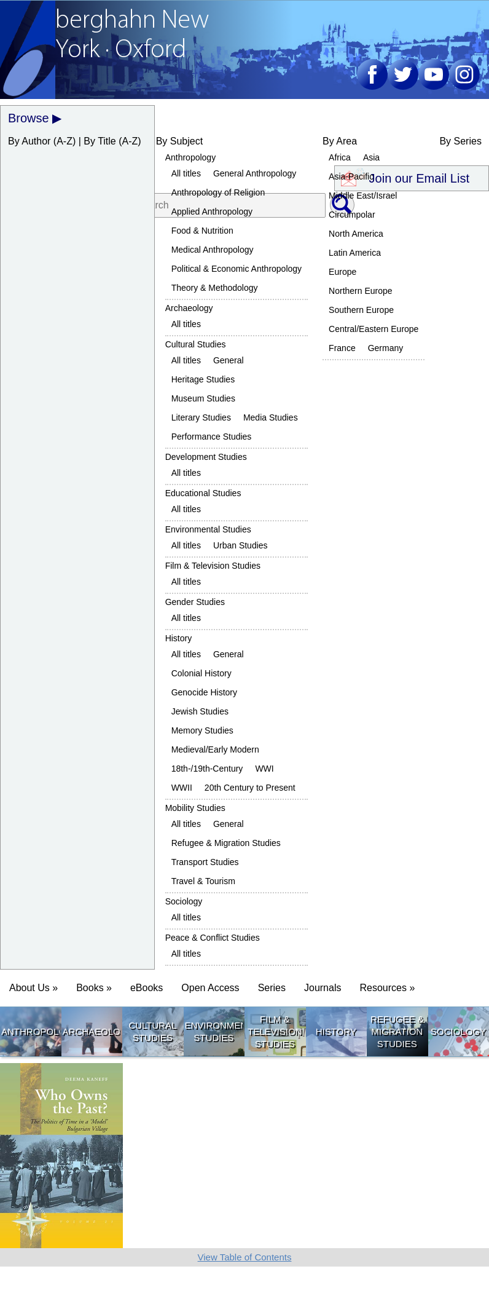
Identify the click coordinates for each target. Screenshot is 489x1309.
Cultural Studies (195, 344)
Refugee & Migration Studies (226, 843)
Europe (342, 272)
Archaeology (189, 308)
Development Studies (206, 457)
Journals (322, 988)
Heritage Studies (203, 379)
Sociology (184, 901)
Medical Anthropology (212, 250)
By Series (460, 141)
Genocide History (204, 692)
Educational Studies (203, 493)
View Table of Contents (245, 1257)
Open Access (210, 988)
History (178, 638)
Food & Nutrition (202, 230)
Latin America (355, 253)
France (342, 348)
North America (356, 234)
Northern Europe (361, 291)
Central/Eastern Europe (373, 329)
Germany (386, 348)
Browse (28, 118)
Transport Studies (205, 862)
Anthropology (190, 157)
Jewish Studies (200, 711)
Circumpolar (352, 214)
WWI (264, 768)
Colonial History (201, 673)
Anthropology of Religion (218, 192)
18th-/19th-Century (207, 768)
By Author (29, 141)
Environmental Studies (208, 529)
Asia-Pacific (351, 176)
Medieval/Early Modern (215, 749)
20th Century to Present (250, 788)
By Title (99, 141)
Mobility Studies (195, 808)
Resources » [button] (387, 988)
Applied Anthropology (211, 211)
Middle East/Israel (363, 195)
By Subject (179, 141)
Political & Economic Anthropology (236, 269)
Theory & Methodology (214, 288)
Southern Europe (361, 310)
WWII (181, 788)
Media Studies (270, 417)
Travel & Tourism (203, 881)
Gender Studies (195, 602)
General (228, 360)
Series (272, 988)
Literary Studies (201, 417)
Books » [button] (94, 988)
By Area (340, 141)
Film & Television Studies (212, 566)
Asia (371, 157)
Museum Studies (203, 398)
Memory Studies (202, 730)
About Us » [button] (33, 988)
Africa (340, 157)
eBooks (146, 988)
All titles (186, 173)
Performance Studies (211, 436)
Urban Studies (240, 545)
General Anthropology (254, 173)
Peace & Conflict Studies (212, 938)
